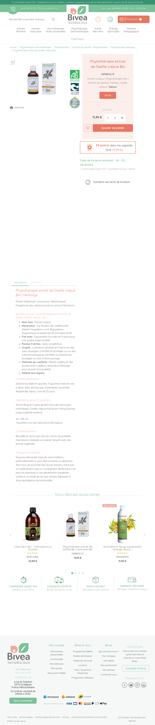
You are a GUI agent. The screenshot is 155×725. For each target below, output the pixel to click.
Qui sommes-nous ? (109, 651)
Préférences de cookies (16, 721)
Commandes (56, 659)
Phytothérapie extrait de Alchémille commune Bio (77, 548)
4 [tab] (83, 573)
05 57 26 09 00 (28, 8)
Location (82, 665)
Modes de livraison (82, 656)
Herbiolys (107, 74)
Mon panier (56, 668)
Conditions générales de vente (47, 717)
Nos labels (109, 660)
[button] (108, 147)
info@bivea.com (23, 677)
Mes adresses (56, 663)
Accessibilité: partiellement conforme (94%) (89, 717)
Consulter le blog (135, 668)
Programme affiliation (83, 677)
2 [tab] (76, 573)
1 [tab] (72, 573)
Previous (12, 535)
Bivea (77, 15)
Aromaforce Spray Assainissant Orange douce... (122, 548)
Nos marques (108, 656)
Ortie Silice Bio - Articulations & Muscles (32, 548)
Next (143, 535)
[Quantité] (115, 118)
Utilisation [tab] (35, 282)
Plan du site (12, 717)
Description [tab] (20, 282)
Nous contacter (138, 8)
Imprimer (19, 107)
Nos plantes (109, 669)
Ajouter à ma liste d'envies (88, 128)
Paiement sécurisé (83, 660)
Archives (65, 717)
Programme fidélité (82, 651)
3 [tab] (79, 573)
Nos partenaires (109, 665)
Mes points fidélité (57, 673)
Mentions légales (26, 717)
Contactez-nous (109, 674)
